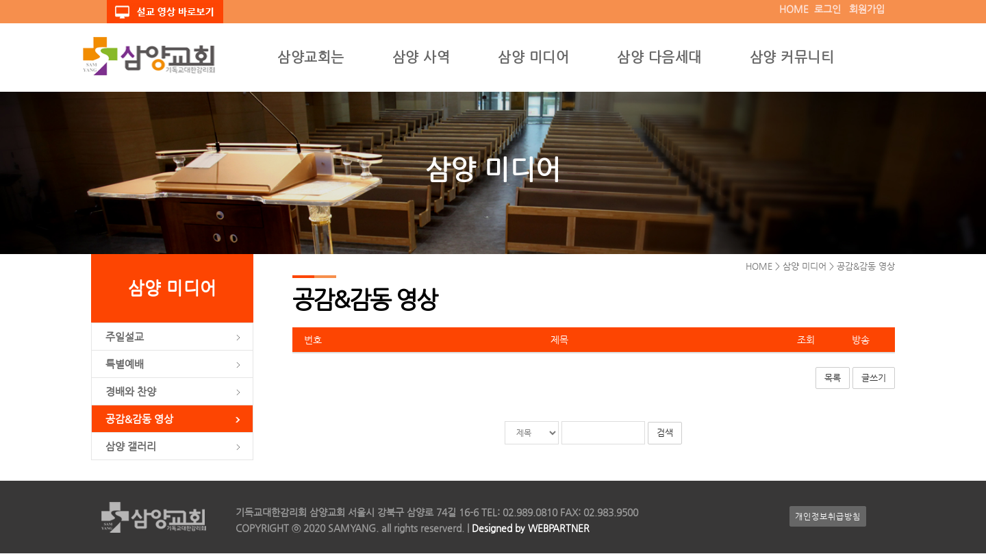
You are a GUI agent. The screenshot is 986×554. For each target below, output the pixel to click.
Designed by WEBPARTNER (529, 528)
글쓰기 (873, 379)
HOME (794, 8)
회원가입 (867, 8)
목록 (832, 379)
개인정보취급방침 (828, 517)
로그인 (827, 8)
